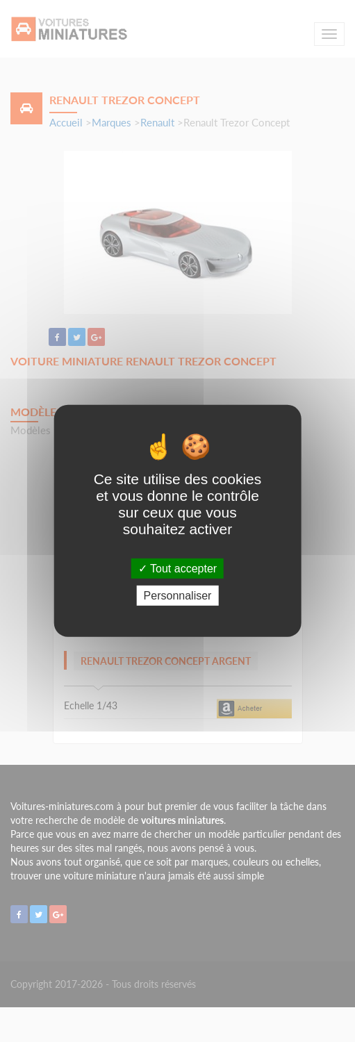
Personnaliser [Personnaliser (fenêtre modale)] (178, 596)
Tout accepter (177, 568)
